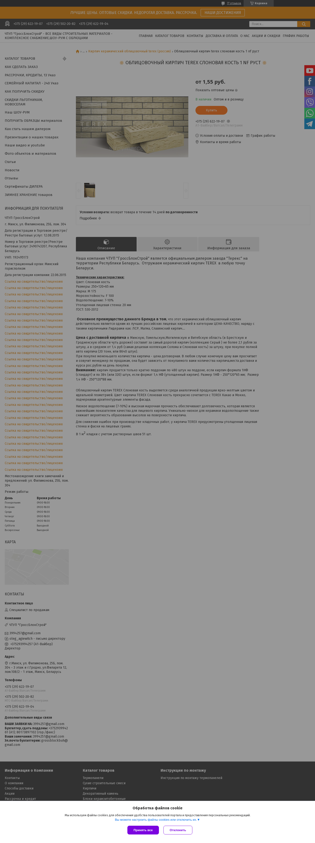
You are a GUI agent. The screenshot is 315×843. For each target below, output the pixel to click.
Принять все (143, 830)
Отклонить (178, 830)
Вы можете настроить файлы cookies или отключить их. (156, 819)
